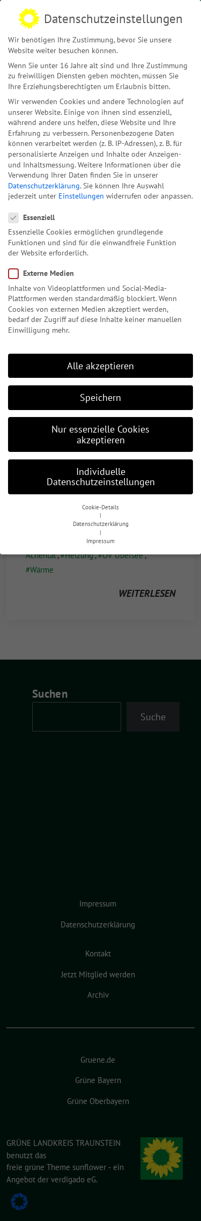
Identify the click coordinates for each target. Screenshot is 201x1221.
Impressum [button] (100, 541)
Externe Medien (44, 273)
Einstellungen (81, 196)
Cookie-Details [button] (100, 507)
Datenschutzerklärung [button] (101, 524)
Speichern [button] (100, 397)
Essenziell (35, 218)
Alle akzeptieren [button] (100, 366)
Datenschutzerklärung (44, 186)
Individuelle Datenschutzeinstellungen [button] (101, 476)
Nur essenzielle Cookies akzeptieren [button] (100, 434)
